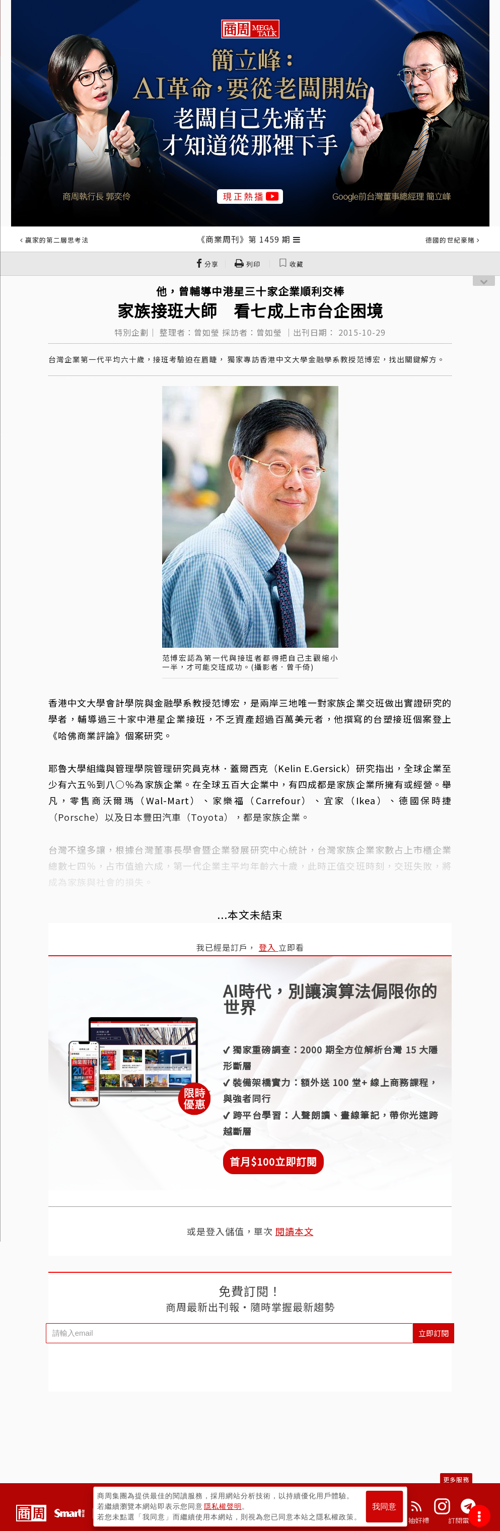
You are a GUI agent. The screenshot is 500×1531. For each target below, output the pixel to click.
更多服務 (456, 1479)
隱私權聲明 (223, 1506)
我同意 (384, 1506)
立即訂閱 (433, 1333)
